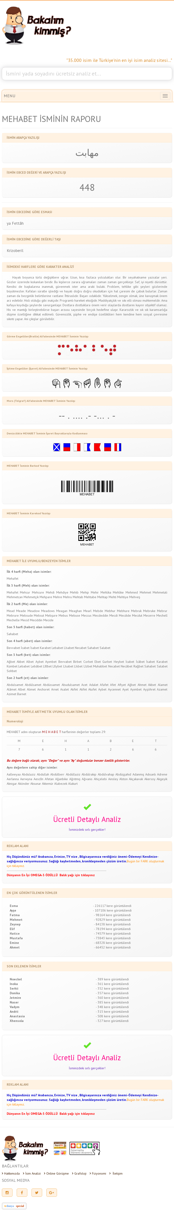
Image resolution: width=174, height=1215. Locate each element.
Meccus (86, 615)
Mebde (98, 611)
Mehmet (145, 592)
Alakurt (73, 784)
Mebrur (162, 611)
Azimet (11, 694)
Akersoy (149, 779)
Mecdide (125, 615)
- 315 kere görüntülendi (112, 1011)
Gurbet (107, 662)
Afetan (49, 779)
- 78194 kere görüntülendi (112, 929)
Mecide (48, 620)
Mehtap (102, 597)
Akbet (21, 662)
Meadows (48, 611)
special (20, 1206)
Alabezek (60, 784)
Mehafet (12, 578)
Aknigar (12, 784)
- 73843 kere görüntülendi (112, 938)
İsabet (34, 648)
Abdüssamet (51, 685)
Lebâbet (36, 666)
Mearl (87, 611)
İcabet (25, 648)
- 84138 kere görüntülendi (112, 924)
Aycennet (114, 689)
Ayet (125, 689)
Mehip (84, 592)
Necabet (80, 648)
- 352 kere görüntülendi (112, 988)
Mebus (63, 615)
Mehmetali (160, 592)
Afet (113, 685)
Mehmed (132, 592)
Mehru (67, 597)
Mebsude (26, 615)
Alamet (163, 685)
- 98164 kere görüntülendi (112, 915)
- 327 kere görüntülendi (112, 1021)
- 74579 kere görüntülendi (112, 933)
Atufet (92, 689)
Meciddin (36, 620)
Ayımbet (51, 662)
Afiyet (122, 685)
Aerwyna (26, 779)
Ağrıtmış (74, 779)
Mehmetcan (15, 597)
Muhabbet (100, 666)
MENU (9, 95)
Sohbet (12, 671)
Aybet (39, 662)
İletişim (116, 1173)
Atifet (83, 689)
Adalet (93, 685)
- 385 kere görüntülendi (112, 1002)
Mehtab (78, 597)
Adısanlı (150, 774)
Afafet (104, 685)
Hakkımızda (11, 1173)
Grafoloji (79, 1173)
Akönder (23, 784)
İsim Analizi (32, 1173)
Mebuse (74, 615)
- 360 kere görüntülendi (112, 998)
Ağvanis (87, 779)
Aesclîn (38, 779)
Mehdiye (62, 592)
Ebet (98, 662)
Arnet (55, 689)
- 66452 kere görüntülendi (112, 947)
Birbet (77, 662)
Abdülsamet (33, 685)
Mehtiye (122, 597)
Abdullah (43, 774)
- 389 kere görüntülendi (112, 979)
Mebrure (13, 615)
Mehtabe (90, 597)
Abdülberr (57, 774)
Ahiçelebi (100, 779)
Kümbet (12, 666)
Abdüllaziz (73, 774)
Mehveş (134, 597)
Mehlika (106, 592)
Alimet (31, 689)
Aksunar (35, 784)
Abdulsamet (15, 685)
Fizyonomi (98, 1173)
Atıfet (74, 689)
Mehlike (118, 592)
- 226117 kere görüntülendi (112, 906)
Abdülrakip (89, 774)
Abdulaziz (28, 774)
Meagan (61, 611)
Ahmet (142, 685)
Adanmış (138, 774)
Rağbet (138, 666)
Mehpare (46, 597)
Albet (30, 662)
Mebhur (110, 611)
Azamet (162, 689)
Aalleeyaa (14, 774)
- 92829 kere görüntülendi (112, 920)
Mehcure (38, 592)
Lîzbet (88, 666)
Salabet (105, 648)
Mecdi (113, 615)
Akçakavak (136, 779)
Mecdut (137, 615)
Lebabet (57, 648)
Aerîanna (13, 779)
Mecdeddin (100, 615)
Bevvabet (13, 648)
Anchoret (43, 689)
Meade (21, 611)
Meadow (34, 611)
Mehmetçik (31, 597)
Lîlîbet (47, 666)
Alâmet (11, 689)
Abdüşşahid (123, 774)
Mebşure (51, 615)
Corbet (88, 662)
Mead (11, 611)
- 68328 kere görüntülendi (112, 943)
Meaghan (75, 611)
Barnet (21, 694)
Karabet (45, 648)
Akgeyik (162, 779)
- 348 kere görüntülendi (112, 1007)
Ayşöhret (149, 689)
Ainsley (113, 779)
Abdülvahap (106, 774)
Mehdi (50, 592)
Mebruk (136, 611)
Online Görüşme (56, 1173)
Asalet (64, 689)
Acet (84, 685)
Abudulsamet (71, 685)
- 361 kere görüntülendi (112, 984)
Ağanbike (61, 779)
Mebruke (149, 611)
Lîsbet (78, 666)
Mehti (112, 597)
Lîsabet (69, 648)
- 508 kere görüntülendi (112, 1016)
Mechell (162, 615)
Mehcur (25, 592)
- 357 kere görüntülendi (112, 993)
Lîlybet (57, 666)
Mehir (95, 592)
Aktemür (47, 784)
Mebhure (123, 611)
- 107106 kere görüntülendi (112, 910)
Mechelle (13, 620)
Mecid (25, 620)
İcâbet (140, 662)
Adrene (162, 774)
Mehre (57, 597)
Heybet (119, 662)
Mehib (74, 592)
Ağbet (11, 662)
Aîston (123, 779)
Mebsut (39, 615)
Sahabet (12, 634)
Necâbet (126, 666)
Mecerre (149, 615)
